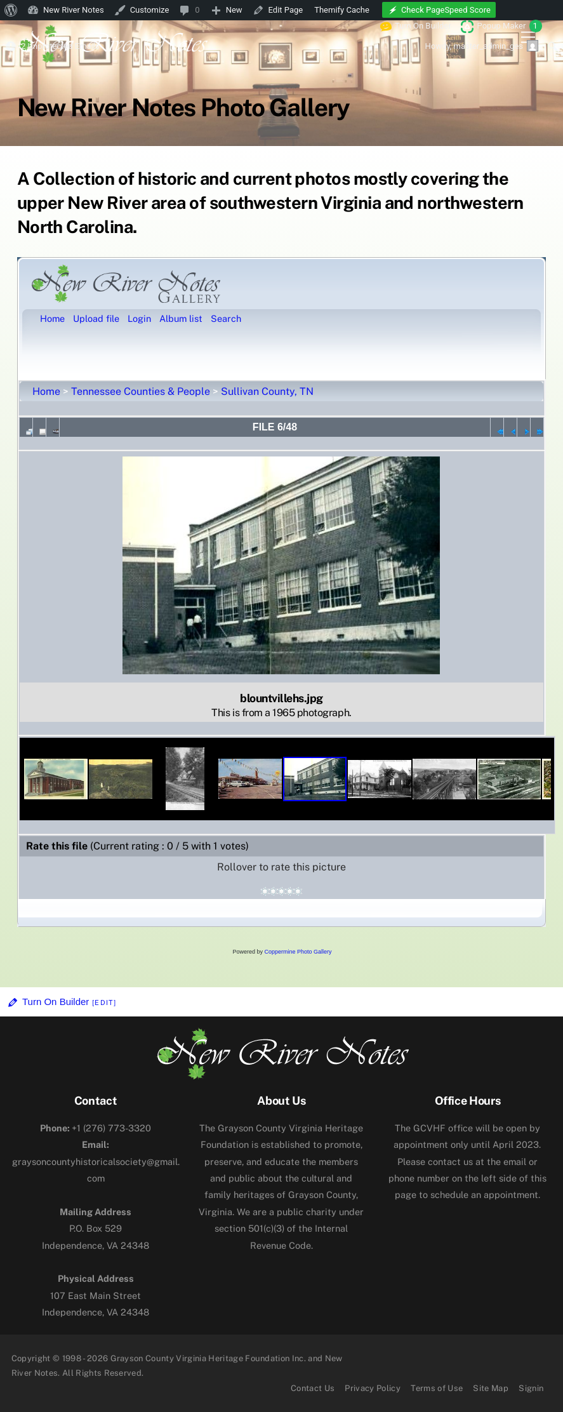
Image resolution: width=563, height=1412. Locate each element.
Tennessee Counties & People (140, 391)
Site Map (490, 1388)
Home (46, 391)
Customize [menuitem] (149, 10)
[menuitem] (11, 10)
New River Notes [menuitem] (73, 10)
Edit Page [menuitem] (285, 10)
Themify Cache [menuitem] (341, 10)
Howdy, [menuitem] (481, 45)
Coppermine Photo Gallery (297, 952)
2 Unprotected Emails (60, 46)
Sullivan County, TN (267, 391)
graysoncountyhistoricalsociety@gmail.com (96, 1161)
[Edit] (104, 1002)
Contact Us (312, 1388)
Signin (531, 1388)
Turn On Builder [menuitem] (415, 26)
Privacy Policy (373, 1388)
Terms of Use (437, 1388)
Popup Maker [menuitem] (509, 26)
